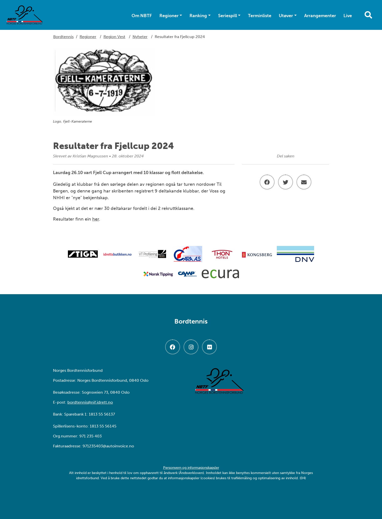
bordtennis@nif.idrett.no (90, 402)
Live (347, 15)
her (95, 219)
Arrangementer (320, 15)
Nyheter (140, 36)
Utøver (286, 15)
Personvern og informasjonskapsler (191, 468)
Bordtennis (63, 36)
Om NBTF (142, 15)
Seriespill (227, 15)
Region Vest (114, 36)
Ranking (198, 15)
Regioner (169, 15)
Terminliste (259, 15)
